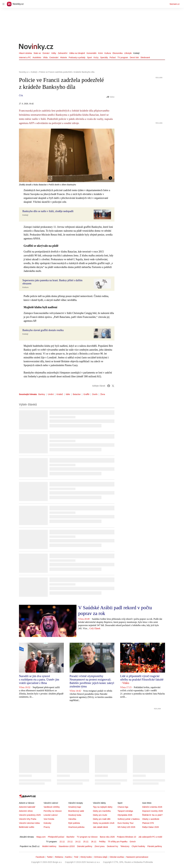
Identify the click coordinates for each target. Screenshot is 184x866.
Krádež (59, 394)
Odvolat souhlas (117, 857)
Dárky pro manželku (102, 811)
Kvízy (96, 57)
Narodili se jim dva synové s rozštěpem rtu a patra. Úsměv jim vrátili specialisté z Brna (39, 679)
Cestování (53, 57)
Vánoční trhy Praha (27, 819)
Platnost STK (148, 823)
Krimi (100, 53)
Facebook (40, 857)
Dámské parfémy (84, 846)
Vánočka (72, 819)
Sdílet (110, 97)
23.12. (70, 841)
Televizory (124, 846)
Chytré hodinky (138, 846)
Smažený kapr (74, 807)
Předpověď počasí (56, 837)
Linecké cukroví (50, 815)
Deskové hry (112, 846)
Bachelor (70, 837)
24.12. (78, 841)
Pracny (47, 827)
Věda (45, 57)
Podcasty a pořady (77, 57)
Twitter (50, 857)
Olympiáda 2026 (125, 815)
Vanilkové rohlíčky (52, 807)
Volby (53, 53)
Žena (102, 394)
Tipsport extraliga (125, 811)
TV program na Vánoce (87, 837)
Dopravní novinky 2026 (152, 811)
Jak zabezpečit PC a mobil (150, 837)
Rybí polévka (74, 823)
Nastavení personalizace (137, 857)
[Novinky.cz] (36, 47)
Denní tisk (134, 57)
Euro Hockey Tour (126, 823)
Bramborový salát (76, 811)
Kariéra (68, 857)
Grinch (133, 841)
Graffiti (86, 394)
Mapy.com (41, 837)
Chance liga (123, 807)
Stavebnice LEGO (67, 846)
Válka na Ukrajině (77, 53)
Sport (89, 57)
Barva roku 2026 (107, 837)
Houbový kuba (74, 815)
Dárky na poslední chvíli (103, 823)
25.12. (86, 841)
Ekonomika (117, 53)
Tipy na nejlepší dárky (102, 807)
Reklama (59, 857)
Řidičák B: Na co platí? (152, 815)
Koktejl (136, 53)
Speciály (104, 57)
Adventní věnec (26, 811)
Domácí (46, 53)
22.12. (62, 841)
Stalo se (37, 53)
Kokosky (47, 823)
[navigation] (3, 4)
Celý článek (94, 628)
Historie (63, 57)
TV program (122, 57)
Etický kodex (86, 857)
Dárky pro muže (100, 815)
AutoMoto (37, 57)
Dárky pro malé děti (101, 819)
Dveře (94, 394)
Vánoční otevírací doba (29, 823)
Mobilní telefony (49, 846)
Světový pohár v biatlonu (129, 819)
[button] (66, 155)
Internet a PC (25, 57)
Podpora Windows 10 (126, 837)
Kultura (108, 53)
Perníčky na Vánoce (53, 811)
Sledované (145, 57)
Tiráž (76, 857)
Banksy (41, 394)
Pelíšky (102, 841)
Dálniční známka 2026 (152, 807)
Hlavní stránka (25, 53)
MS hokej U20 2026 (126, 827)
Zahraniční (62, 53)
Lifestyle (128, 53)
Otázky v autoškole (150, 819)
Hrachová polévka (76, 827)
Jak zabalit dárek (100, 827)
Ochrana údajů (100, 857)
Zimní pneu (100, 846)
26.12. (94, 841)
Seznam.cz (175, 4)
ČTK (21, 96)
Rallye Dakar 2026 (150, 827)
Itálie (68, 394)
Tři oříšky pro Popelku (117, 841)
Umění (51, 394)
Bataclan (76, 394)
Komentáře (91, 53)
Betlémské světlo (26, 827)
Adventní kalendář (27, 807)
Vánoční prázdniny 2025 (30, 815)
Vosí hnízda (49, 819)
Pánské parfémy (154, 846)
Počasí (113, 57)
